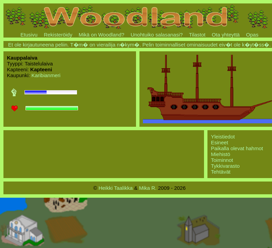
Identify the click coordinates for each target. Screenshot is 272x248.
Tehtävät (221, 172)
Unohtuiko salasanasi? (156, 35)
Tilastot (197, 35)
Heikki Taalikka (115, 188)
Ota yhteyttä (226, 35)
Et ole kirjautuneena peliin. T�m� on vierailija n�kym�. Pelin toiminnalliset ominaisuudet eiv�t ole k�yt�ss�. (139, 45)
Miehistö (220, 154)
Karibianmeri (45, 75)
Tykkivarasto (225, 166)
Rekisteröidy (58, 35)
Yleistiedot (223, 137)
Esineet (219, 142)
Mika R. (148, 188)
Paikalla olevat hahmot (237, 148)
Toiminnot (222, 160)
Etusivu (28, 35)
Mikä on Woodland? (101, 35)
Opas (252, 35)
